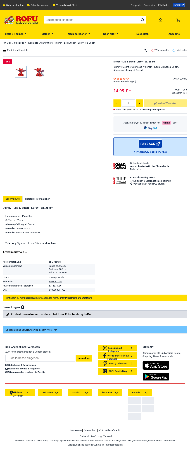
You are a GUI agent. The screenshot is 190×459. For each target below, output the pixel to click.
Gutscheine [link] (149, 5)
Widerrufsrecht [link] (112, 447)
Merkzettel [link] (179, 50)
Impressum (76, 447)
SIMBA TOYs (55, 281)
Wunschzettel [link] (160, 50)
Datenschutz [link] (90, 447)
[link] (178, 5)
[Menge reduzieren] (117, 103)
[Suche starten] (143, 20)
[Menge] (128, 103)
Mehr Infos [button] (135, 169)
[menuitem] (16, 33)
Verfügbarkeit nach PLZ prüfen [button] (147, 184)
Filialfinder (163, 5)
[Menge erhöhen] (139, 103)
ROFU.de (7, 42)
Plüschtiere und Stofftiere (40, 42)
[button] (22, 307)
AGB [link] (100, 447)
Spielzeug (19, 42)
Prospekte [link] (135, 5)
